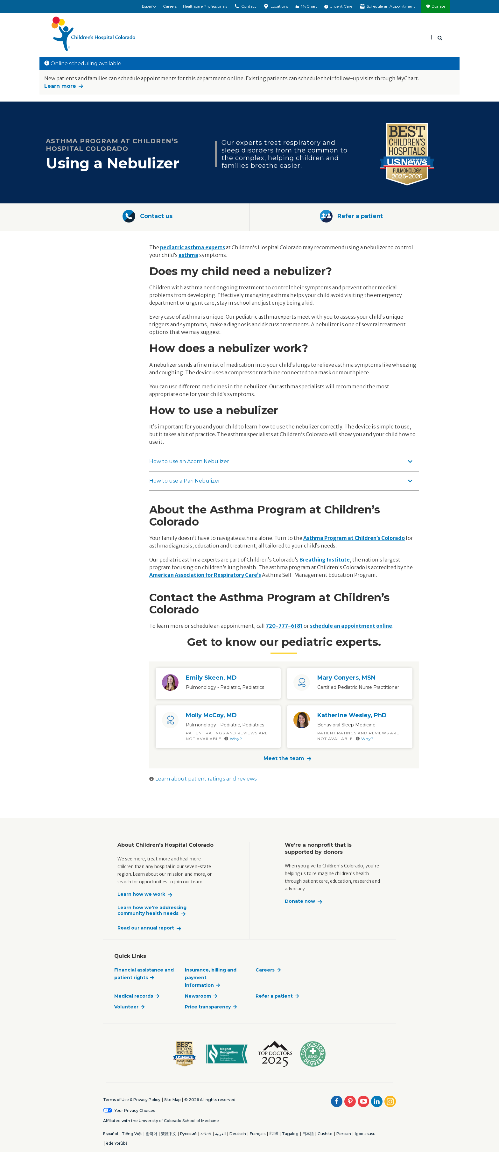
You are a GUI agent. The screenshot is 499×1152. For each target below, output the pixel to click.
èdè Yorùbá (117, 1143)
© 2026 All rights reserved (209, 1099)
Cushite (325, 1133)
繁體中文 (168, 1133)
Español (149, 6)
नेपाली (273, 1133)
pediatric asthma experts (192, 247)
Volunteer (126, 1007)
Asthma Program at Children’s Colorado (354, 538)
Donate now (300, 901)
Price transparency (208, 1007)
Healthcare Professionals (205, 6)
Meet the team (284, 758)
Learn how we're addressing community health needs (151, 910)
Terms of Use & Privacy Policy (131, 1099)
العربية (220, 1133)
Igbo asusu (365, 1133)
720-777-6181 (284, 626)
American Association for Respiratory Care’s (205, 575)
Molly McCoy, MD (211, 715)
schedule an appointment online (351, 626)
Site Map (172, 1099)
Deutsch (237, 1133)
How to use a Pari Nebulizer (280, 481)
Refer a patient (274, 996)
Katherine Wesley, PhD (352, 715)
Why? (233, 738)
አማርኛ (205, 1133)
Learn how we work (141, 894)
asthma (188, 255)
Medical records (133, 996)
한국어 (151, 1133)
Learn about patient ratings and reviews (203, 779)
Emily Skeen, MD (211, 677)
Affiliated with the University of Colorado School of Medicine (161, 1120)
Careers (170, 6)
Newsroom (198, 996)
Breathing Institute (324, 559)
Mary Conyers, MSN (346, 677)
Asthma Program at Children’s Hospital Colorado (112, 144)
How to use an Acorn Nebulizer (280, 461)
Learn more (60, 86)
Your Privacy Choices (135, 1110)
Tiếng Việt (132, 1133)
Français (257, 1133)
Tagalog (290, 1133)
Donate (438, 6)
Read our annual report (145, 928)
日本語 (308, 1133)
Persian (343, 1133)
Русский (188, 1133)
